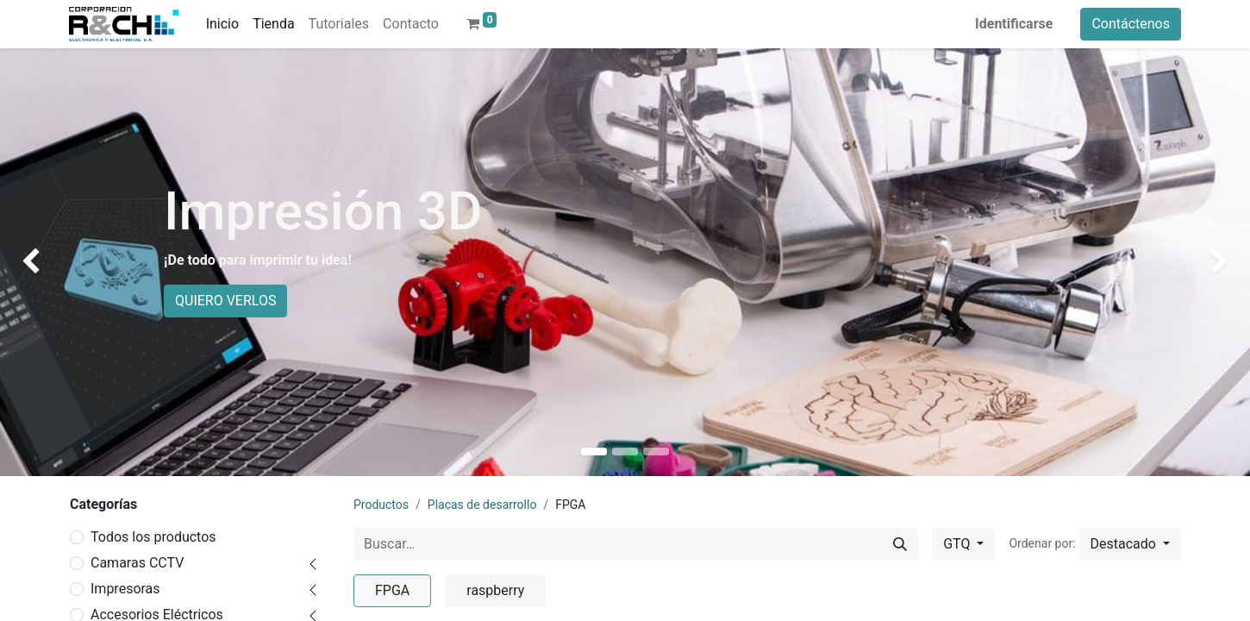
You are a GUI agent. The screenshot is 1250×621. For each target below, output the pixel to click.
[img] (50, 262)
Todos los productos (153, 537)
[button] (1130, 544)
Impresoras (125, 588)
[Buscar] (900, 544)
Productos (381, 504)
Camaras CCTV (137, 563)
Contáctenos (1130, 24)
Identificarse (1014, 24)
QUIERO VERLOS (225, 300)
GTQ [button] (958, 544)
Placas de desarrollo (482, 504)
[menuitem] (222, 24)
